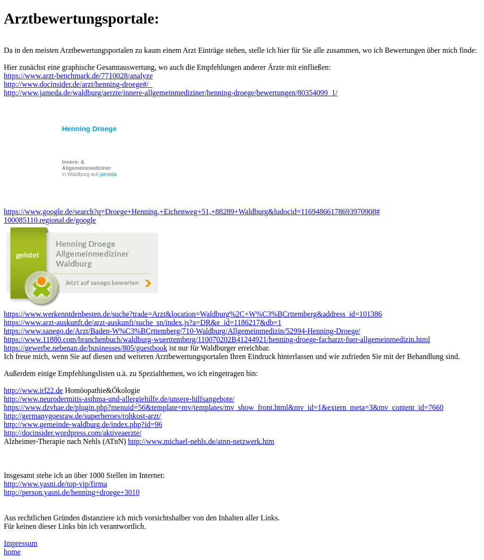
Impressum (20, 543)
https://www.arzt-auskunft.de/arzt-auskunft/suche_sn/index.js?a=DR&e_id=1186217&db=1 (143, 322)
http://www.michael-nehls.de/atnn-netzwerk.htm (201, 441)
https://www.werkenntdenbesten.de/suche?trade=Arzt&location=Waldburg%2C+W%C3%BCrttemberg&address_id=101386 (193, 314)
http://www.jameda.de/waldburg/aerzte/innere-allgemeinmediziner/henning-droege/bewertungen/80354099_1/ (170, 93)
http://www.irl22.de (33, 390)
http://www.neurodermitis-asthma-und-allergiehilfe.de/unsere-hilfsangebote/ (119, 399)
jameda (108, 174)
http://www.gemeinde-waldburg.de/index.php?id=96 (83, 424)
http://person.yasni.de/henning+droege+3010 (71, 492)
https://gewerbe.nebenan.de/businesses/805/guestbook (85, 348)
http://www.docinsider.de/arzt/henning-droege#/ (78, 84)
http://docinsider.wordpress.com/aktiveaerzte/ (72, 433)
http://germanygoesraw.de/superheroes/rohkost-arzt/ (82, 416)
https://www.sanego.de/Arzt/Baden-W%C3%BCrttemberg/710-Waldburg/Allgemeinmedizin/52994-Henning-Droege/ (182, 331)
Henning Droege (89, 129)
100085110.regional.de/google (50, 220)
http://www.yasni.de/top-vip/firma (55, 484)
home (12, 552)
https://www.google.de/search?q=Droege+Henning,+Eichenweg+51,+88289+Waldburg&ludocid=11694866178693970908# (192, 212)
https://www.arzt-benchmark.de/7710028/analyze (78, 76)
